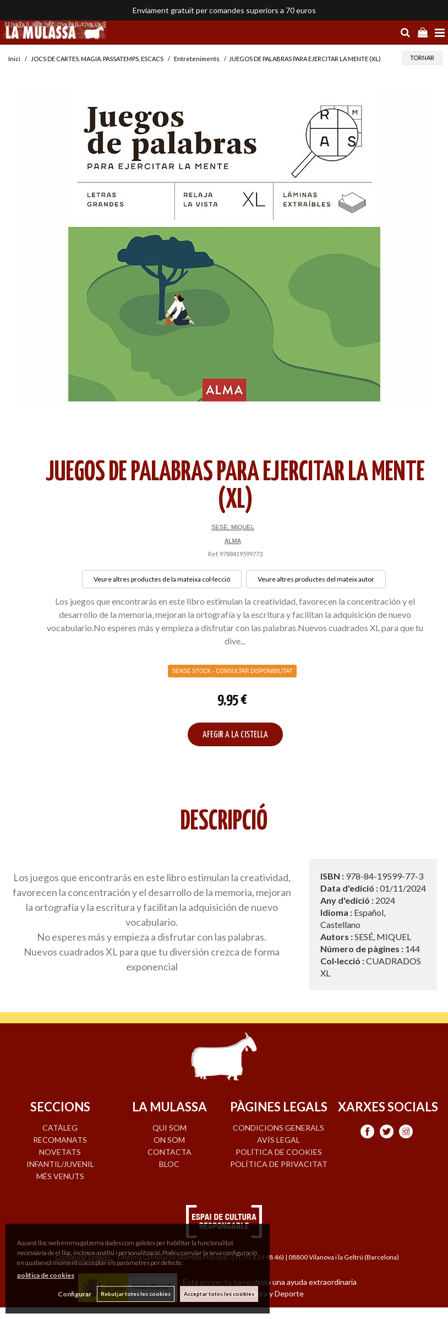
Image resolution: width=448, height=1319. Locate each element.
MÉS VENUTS (60, 1176)
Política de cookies (279, 1152)
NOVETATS (60, 1152)
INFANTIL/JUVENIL (60, 1164)
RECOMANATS (60, 1139)
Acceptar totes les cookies (219, 1293)
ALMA (233, 541)
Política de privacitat (278, 1164)
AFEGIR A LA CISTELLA (235, 735)
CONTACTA (169, 1152)
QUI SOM (169, 1127)
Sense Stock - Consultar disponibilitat (232, 671)
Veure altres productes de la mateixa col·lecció (162, 579)
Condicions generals (278, 1127)
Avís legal (278, 1139)
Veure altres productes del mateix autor (316, 579)
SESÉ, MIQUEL (232, 527)
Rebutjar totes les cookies (136, 1293)
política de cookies (45, 1275)
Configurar (74, 1294)
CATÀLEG (60, 1127)
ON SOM (169, 1139)
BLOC (169, 1164)
